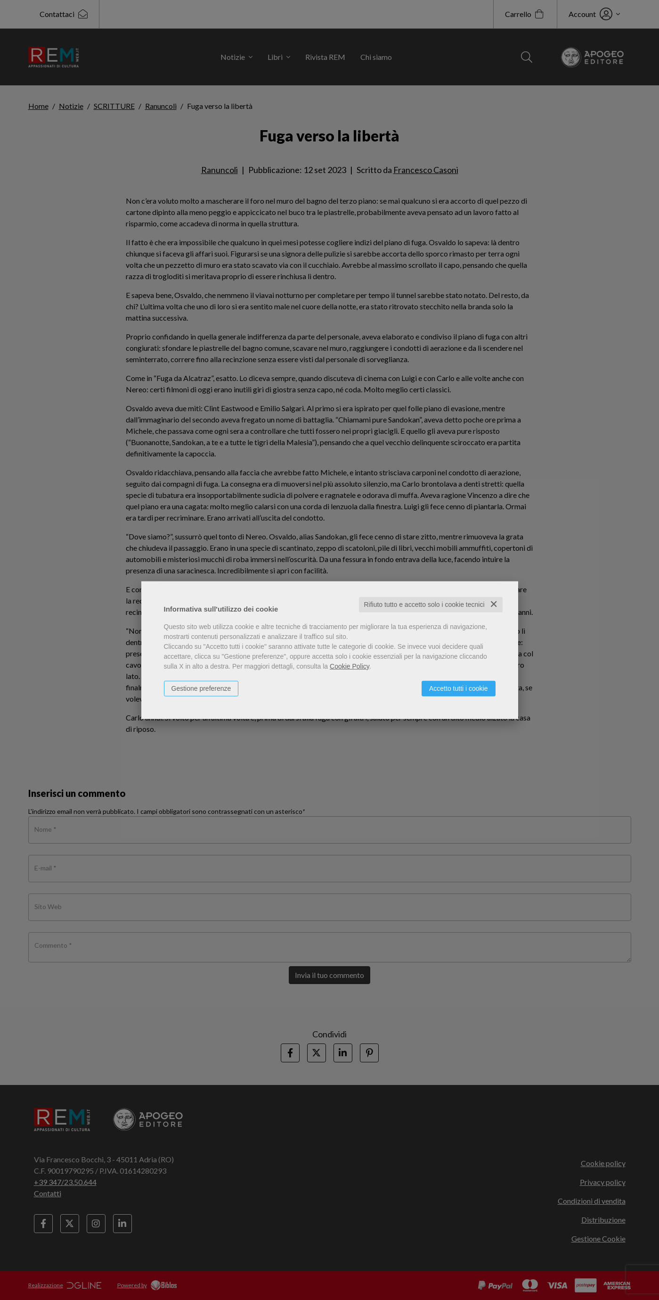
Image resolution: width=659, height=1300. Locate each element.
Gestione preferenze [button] (201, 688)
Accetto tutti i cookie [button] (458, 688)
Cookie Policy (349, 666)
